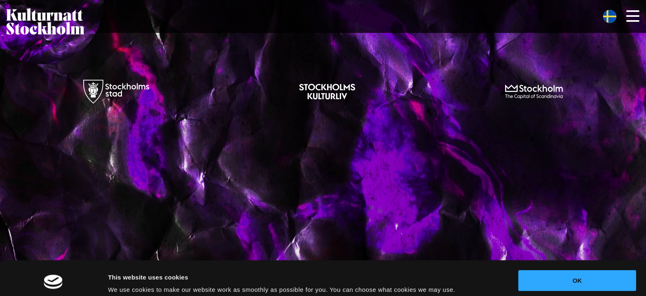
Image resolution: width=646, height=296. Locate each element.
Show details (127, 279)
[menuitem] (609, 16)
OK (577, 248)
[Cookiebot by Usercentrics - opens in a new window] (53, 280)
